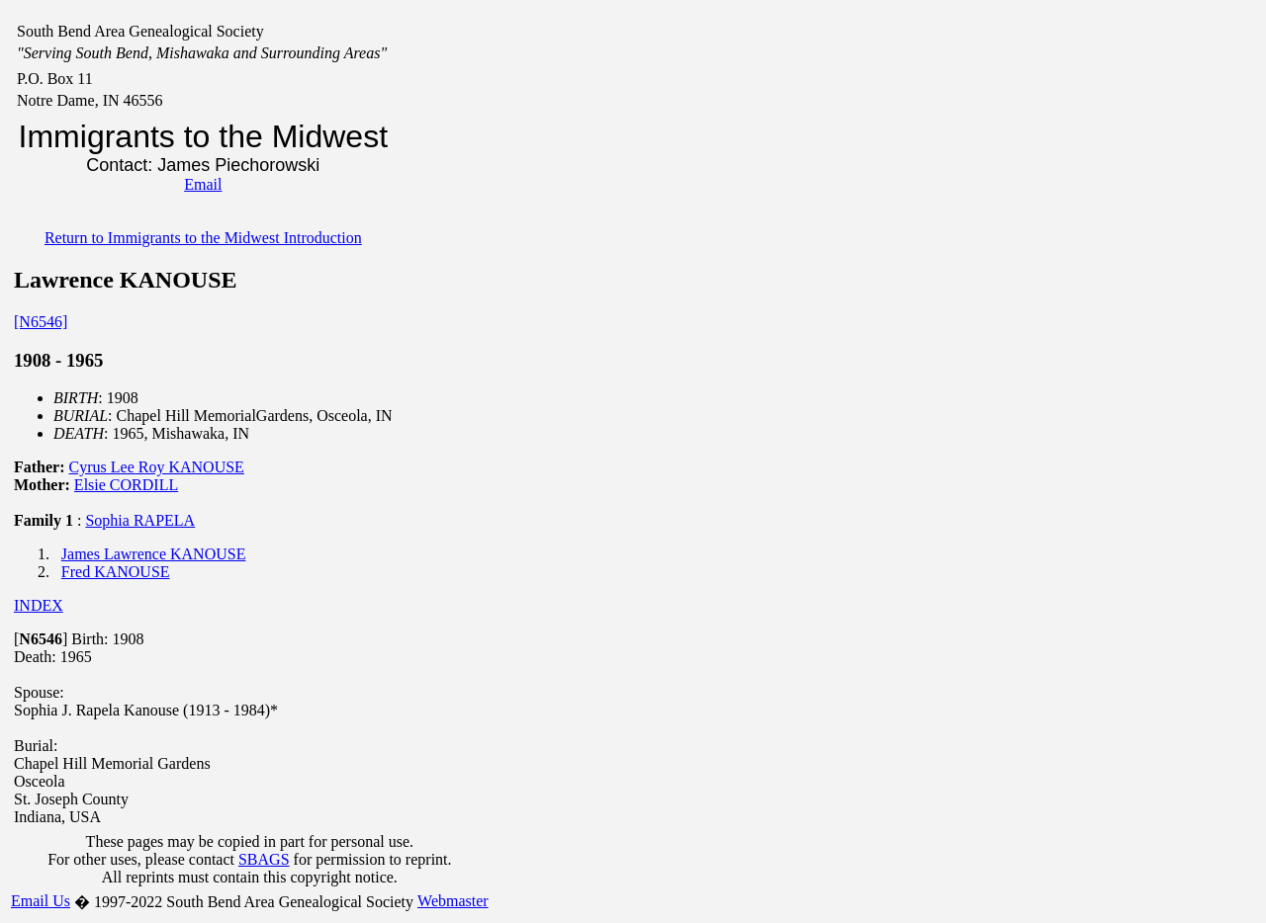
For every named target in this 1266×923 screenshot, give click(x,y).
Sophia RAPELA (140, 520)
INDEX (38, 605)
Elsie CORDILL (126, 484)
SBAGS (264, 859)
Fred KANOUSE (115, 571)
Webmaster (453, 900)
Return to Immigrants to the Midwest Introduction (203, 237)
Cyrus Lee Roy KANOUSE (156, 467)
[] (40, 638)
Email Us (40, 900)
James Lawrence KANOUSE (153, 553)
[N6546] (40, 321)
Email (203, 184)
